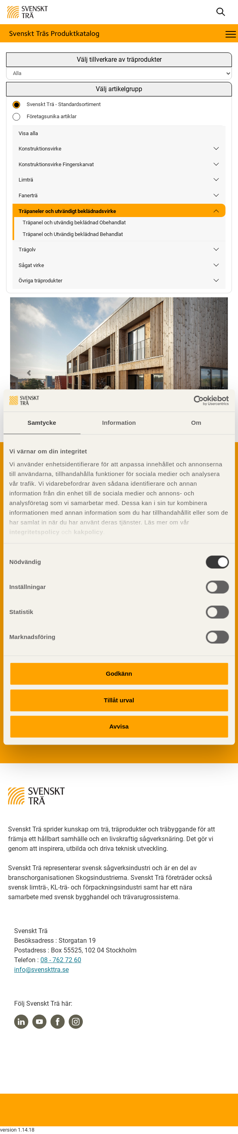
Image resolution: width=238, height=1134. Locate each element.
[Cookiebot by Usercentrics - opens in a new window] (193, 400)
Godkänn (119, 673)
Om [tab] (196, 422)
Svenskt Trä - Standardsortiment (57, 105)
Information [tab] (119, 422)
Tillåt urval (119, 700)
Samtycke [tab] (41, 422)
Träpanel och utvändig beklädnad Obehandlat (74, 222)
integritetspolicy (34, 531)
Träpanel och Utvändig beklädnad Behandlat (73, 234)
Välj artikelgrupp (119, 89)
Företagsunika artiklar (44, 117)
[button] (26, 370)
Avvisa (119, 726)
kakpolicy (88, 531)
